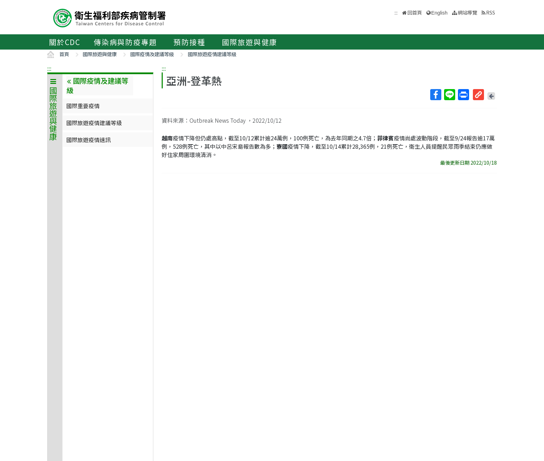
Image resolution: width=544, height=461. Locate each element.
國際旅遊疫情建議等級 (212, 54)
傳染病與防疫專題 (125, 42)
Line (449, 94)
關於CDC (64, 42)
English (439, 13)
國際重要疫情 (83, 106)
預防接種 (189, 42)
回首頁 (414, 12)
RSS (490, 12)
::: (49, 68)
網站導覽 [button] (467, 12)
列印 (463, 94)
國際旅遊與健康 (250, 42)
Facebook (435, 94)
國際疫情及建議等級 (152, 54)
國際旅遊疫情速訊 (88, 140)
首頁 (64, 54)
